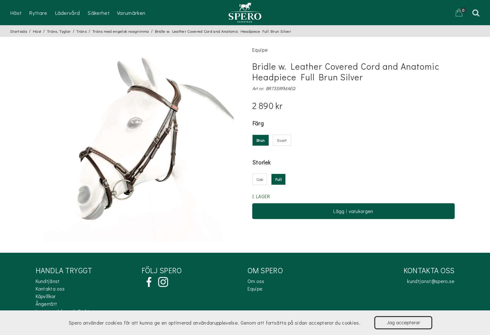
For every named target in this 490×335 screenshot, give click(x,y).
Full (278, 179)
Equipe (255, 288)
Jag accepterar (403, 322)
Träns (81, 31)
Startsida (18, 31)
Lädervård (67, 12)
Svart (282, 140)
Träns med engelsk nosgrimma (120, 31)
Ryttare (38, 12)
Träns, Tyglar (59, 31)
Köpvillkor (46, 296)
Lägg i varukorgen (353, 211)
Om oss (256, 281)
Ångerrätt (46, 303)
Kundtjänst (48, 281)
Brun (260, 140)
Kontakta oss (50, 288)
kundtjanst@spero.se (430, 281)
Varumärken (131, 12)
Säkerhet (98, 12)
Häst (15, 12)
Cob (259, 179)
